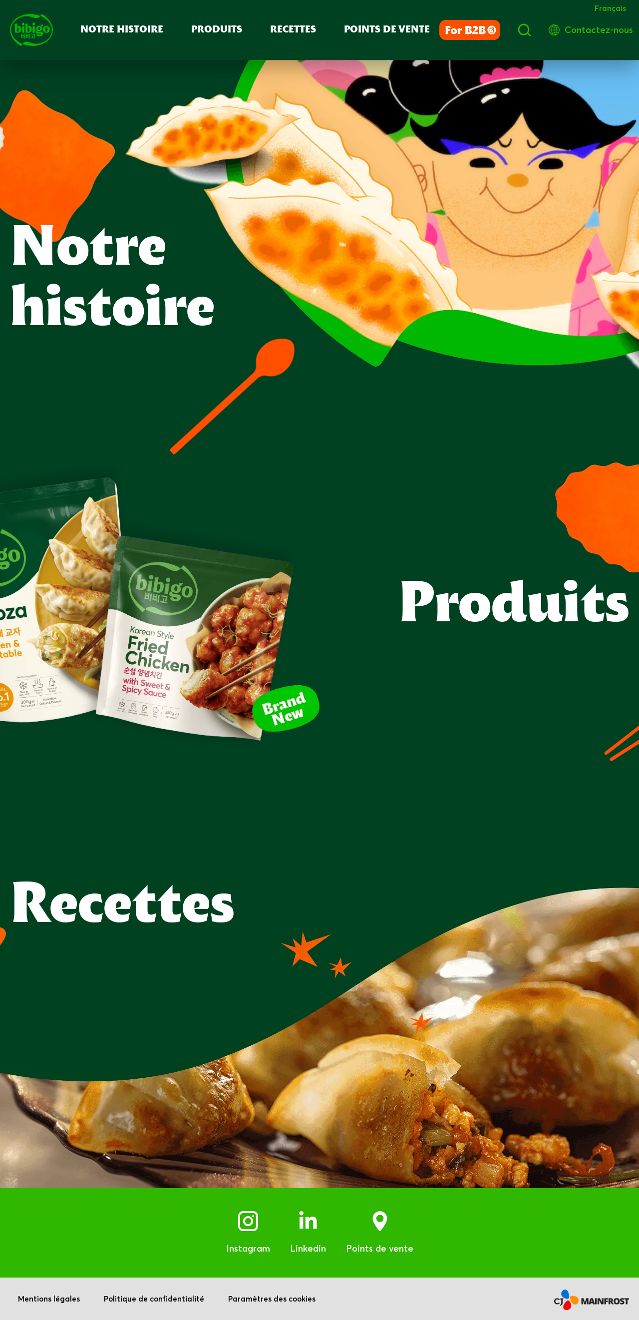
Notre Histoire (121, 29)
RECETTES (293, 29)
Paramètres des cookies (272, 1299)
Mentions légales (49, 1299)
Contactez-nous (599, 29)
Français (610, 8)
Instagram (248, 1248)
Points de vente (379, 1248)
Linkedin (308, 1248)
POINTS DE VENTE (387, 29)
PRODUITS (216, 29)
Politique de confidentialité (154, 1299)
